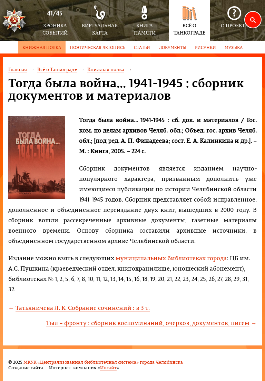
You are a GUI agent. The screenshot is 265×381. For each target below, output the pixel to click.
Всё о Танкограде (57, 69)
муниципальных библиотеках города (171, 258)
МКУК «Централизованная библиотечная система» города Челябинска (103, 362)
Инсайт (108, 367)
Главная (17, 69)
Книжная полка (105, 69)
